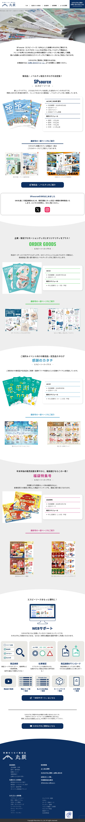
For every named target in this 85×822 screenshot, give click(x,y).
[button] (42, 184)
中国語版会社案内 (47, 780)
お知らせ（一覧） (46, 777)
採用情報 (54, 5)
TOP (26, 5)
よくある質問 (63, 5)
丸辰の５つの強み (36, 5)
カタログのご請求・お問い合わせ (51, 773)
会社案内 (46, 5)
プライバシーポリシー (48, 783)
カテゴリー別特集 (15, 795)
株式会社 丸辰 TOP (5, 11)
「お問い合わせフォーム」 (36, 63)
